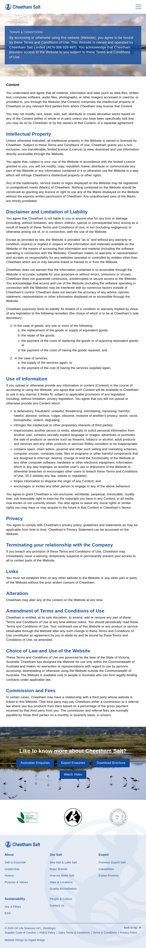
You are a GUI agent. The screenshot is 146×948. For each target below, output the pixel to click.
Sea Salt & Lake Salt (63, 862)
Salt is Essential (15, 862)
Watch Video (73, 774)
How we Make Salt (62, 875)
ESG (8, 913)
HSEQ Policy (47, 932)
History (9, 875)
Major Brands (58, 869)
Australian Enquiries (35, 763)
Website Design (14, 940)
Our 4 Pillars (13, 906)
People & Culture (61, 898)
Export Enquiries (73, 763)
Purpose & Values (16, 882)
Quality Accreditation (63, 888)
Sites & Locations (61, 882)
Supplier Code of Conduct (20, 932)
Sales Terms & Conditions (74, 932)
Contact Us (57, 905)
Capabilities (106, 869)
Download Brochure (111, 763)
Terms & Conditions (105, 932)
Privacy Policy (128, 932)
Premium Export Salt (112, 862)
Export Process (109, 875)
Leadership (12, 869)
